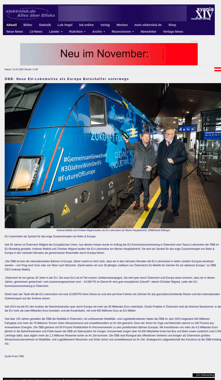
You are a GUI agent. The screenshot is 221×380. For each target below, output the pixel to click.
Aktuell (11, 25)
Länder (56, 31)
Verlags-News (173, 31)
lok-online (86, 25)
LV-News (36, 31)
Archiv (98, 31)
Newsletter (148, 31)
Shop (172, 25)
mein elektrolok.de (148, 25)
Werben (122, 25)
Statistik (45, 25)
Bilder (28, 25)
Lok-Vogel (65, 25)
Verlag (105, 25)
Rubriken (77, 31)
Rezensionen (123, 31)
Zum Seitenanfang (205, 375)
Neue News (14, 31)
